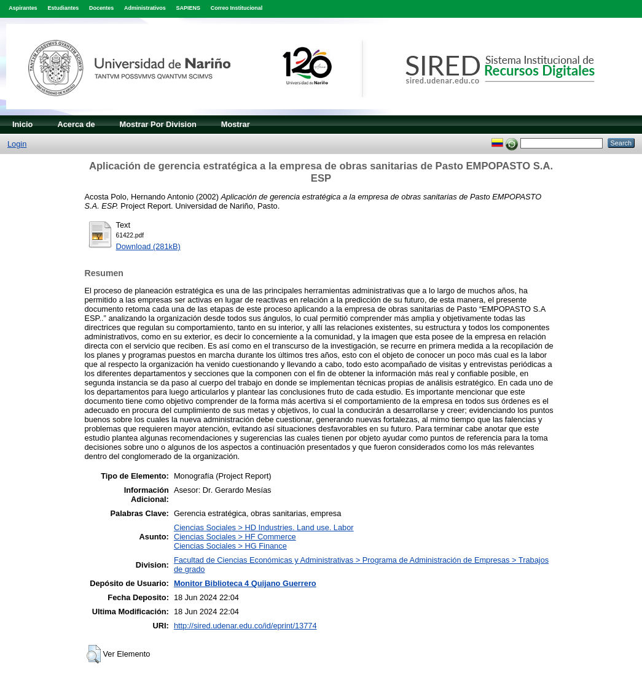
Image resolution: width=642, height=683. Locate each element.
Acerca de (76, 124)
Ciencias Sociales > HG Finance (230, 545)
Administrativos (145, 8)
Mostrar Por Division (158, 124)
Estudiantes (63, 8)
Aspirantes (23, 8)
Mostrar (235, 124)
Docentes (101, 8)
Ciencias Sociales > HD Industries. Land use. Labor (264, 527)
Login (16, 144)
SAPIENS (188, 8)
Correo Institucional (237, 8)
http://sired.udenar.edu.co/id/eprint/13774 (245, 625)
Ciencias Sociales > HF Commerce (235, 536)
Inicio (22, 124)
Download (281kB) (148, 246)
